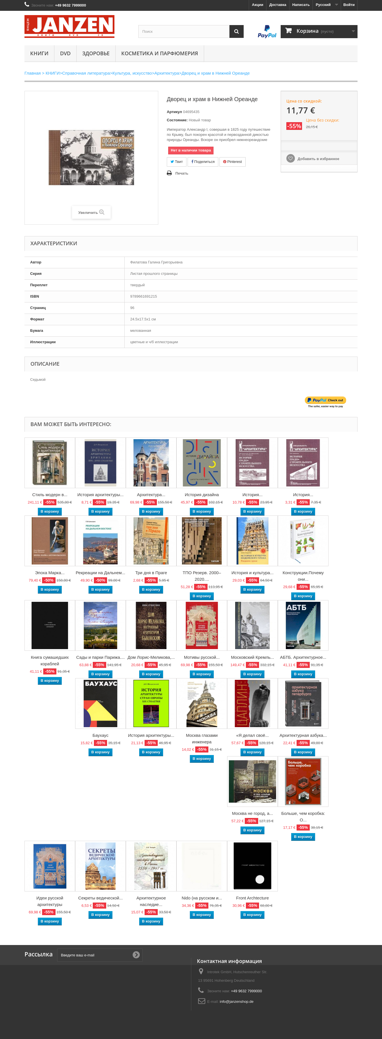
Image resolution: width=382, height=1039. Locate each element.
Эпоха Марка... (50, 572)
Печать (181, 173)
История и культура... (252, 572)
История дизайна (202, 494)
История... (253, 494)
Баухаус (100, 735)
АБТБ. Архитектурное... (303, 657)
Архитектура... (151, 494)
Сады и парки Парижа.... (100, 657)
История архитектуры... (100, 494)
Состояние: (177, 120)
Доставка (277, 5)
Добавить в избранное (318, 159)
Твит (177, 161)
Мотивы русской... (201, 657)
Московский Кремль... (252, 657)
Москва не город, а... (252, 813)
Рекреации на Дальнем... (100, 572)
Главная (32, 73)
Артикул (174, 112)
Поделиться (203, 161)
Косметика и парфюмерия (159, 53)
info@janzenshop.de (237, 1001)
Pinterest (232, 161)
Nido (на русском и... (202, 897)
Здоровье (96, 53)
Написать (301, 5)
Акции (257, 5)
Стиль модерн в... (49, 494)
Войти (349, 5)
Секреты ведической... (100, 897)
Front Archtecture (252, 897)
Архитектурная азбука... (303, 735)
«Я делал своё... (252, 735)
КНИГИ (39, 53)
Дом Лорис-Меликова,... (151, 657)
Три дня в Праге (151, 572)
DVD (65, 53)
